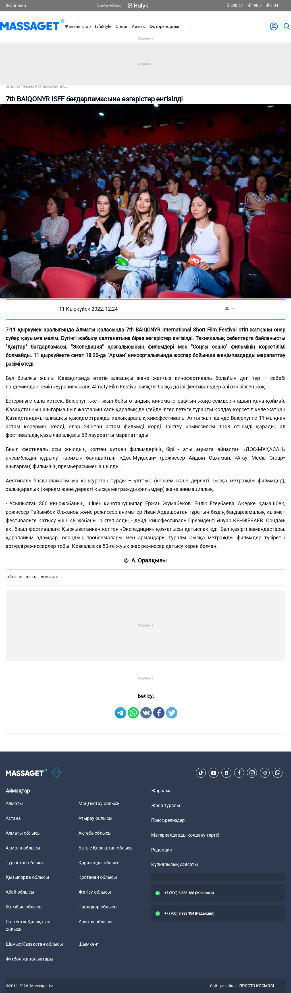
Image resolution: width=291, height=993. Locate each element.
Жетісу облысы (94, 892)
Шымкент (88, 944)
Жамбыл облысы (24, 907)
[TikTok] (201, 773)
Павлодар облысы (97, 907)
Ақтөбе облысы (94, 833)
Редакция (161, 850)
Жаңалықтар (78, 26)
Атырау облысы (95, 818)
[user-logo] (273, 26)
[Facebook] (239, 773)
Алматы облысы (23, 833)
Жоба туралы (165, 805)
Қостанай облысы (97, 877)
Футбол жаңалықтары (29, 959)
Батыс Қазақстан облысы (106, 848)
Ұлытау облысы (95, 921)
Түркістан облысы (25, 862)
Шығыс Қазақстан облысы (34, 944)
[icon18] (56, 773)
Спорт (122, 26)
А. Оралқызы (145, 560)
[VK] (226, 773)
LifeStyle (103, 26)
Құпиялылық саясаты (174, 864)
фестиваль (49, 577)
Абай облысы (20, 892)
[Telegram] (265, 773)
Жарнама (16, 5)
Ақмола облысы (23, 848)
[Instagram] (252, 773)
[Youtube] (214, 773)
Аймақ (138, 26)
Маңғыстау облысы (99, 803)
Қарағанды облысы (99, 862)
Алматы (14, 803)
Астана (13, 818)
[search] (286, 26)
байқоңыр (14, 577)
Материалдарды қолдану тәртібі (186, 835)
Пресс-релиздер (168, 820)
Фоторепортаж (164, 26)
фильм (31, 577)
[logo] (32, 26)
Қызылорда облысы (27, 877)
